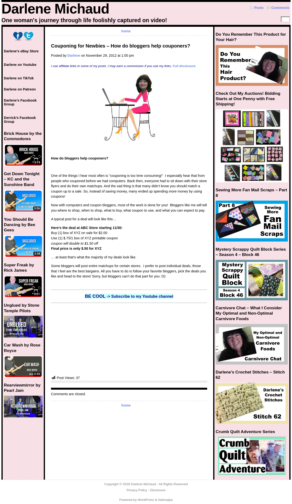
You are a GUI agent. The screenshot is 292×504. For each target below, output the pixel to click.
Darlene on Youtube (20, 65)
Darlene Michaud (55, 8)
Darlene (73, 55)
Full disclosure (184, 66)
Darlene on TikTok (19, 78)
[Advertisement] (129, 339)
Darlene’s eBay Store (21, 51)
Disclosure (158, 490)
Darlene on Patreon (20, 89)
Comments (280, 8)
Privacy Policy (136, 490)
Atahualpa (165, 500)
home (126, 31)
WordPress (146, 500)
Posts (258, 8)
